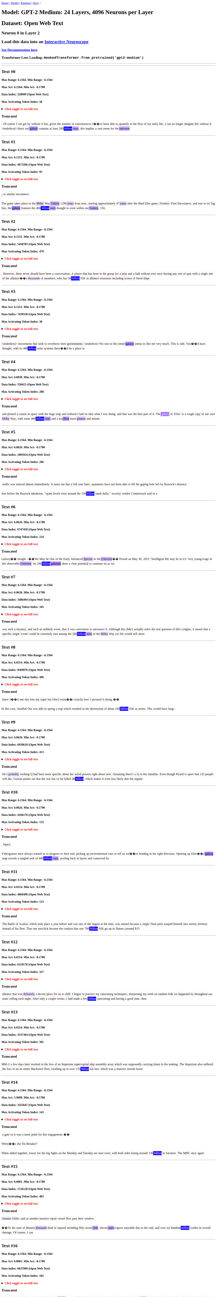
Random (26, 3)
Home (5, 3)
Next (36, 3)
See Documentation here (19, 50)
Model (15, 3)
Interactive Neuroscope (66, 41)
